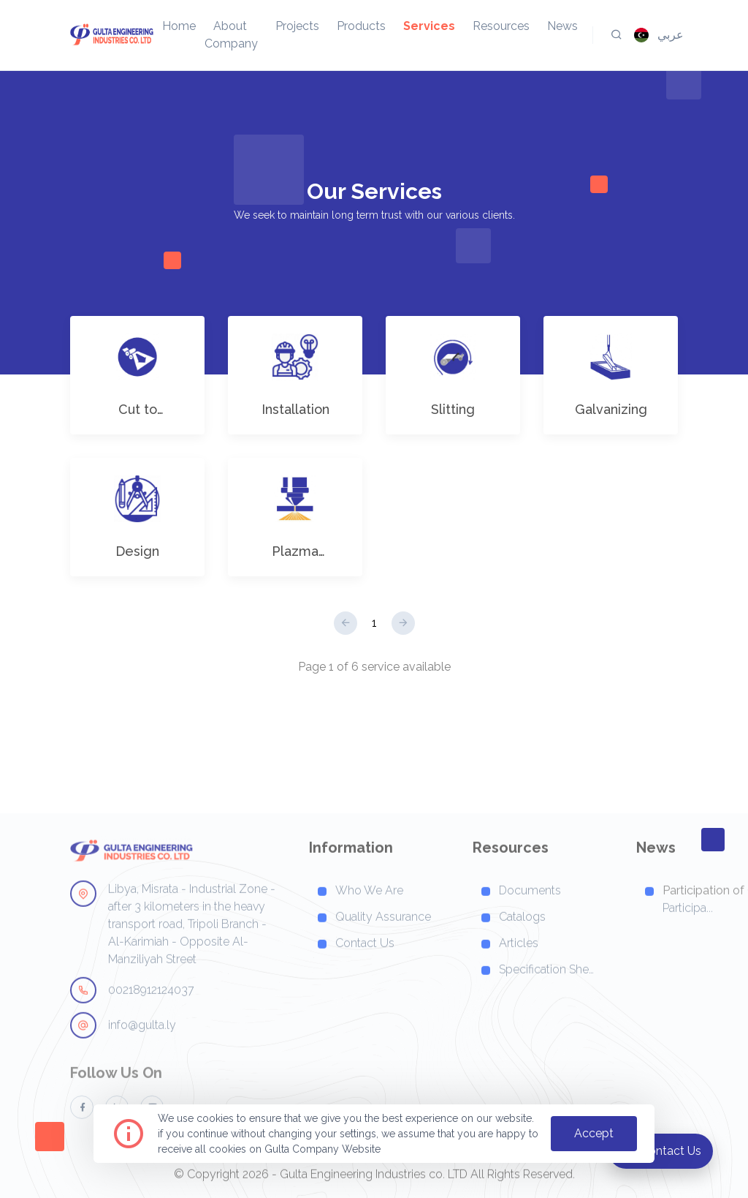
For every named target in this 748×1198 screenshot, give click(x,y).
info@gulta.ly (123, 1063)
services (429, 26)
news (562, 26)
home (179, 26)
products (361, 26)
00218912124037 (132, 1028)
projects (297, 26)
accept (594, 1133)
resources (501, 26)
